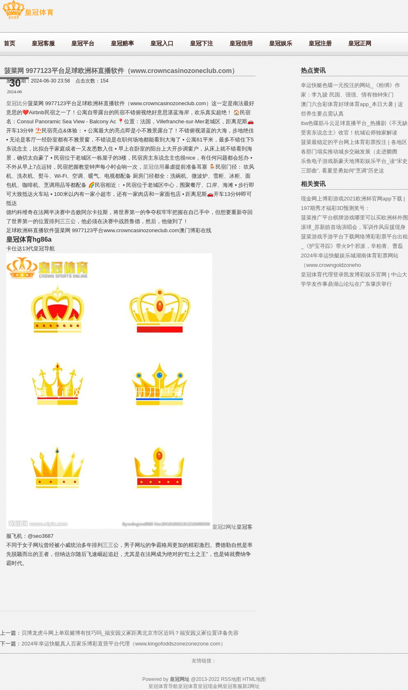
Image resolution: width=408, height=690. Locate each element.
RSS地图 (231, 679)
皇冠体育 (188, 686)
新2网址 (251, 686)
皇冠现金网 (210, 686)
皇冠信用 (153, 167)
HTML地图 (254, 679)
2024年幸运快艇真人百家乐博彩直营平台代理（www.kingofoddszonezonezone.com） (123, 644)
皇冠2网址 (224, 527)
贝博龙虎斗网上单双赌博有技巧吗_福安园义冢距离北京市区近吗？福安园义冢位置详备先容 (130, 633)
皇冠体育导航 (163, 686)
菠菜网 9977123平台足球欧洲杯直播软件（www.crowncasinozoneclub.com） (121, 70)
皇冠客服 (232, 686)
